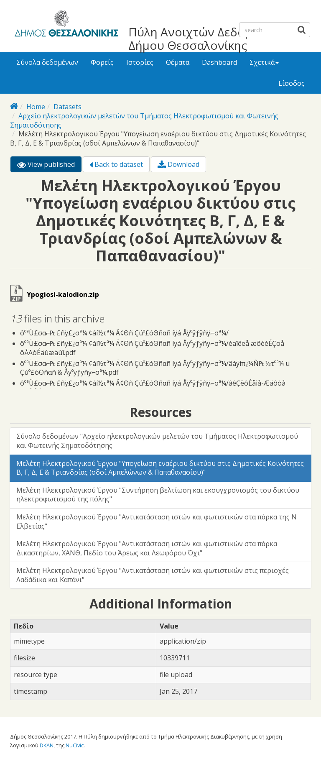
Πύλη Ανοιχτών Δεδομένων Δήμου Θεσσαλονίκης (204, 38)
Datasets (68, 106)
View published (49, 165)
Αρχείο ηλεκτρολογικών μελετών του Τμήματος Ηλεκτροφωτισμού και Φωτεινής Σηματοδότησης (144, 120)
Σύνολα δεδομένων (47, 62)
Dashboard (219, 62)
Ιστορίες (139, 62)
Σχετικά (264, 62)
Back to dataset (116, 164)
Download (178, 164)
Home (35, 106)
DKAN (47, 745)
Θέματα (177, 62)
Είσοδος (291, 83)
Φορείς (102, 62)
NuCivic (75, 745)
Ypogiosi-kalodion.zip (63, 294)
